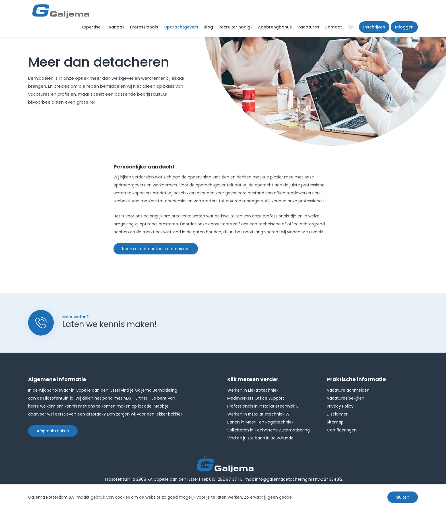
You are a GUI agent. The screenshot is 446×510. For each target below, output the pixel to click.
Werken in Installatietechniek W (258, 414)
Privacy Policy (340, 406)
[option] (318, 128)
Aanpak (116, 27)
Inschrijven (374, 27)
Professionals (144, 27)
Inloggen (404, 27)
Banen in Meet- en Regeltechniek (260, 422)
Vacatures (308, 27)
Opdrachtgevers (181, 27)
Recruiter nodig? (235, 27)
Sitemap (335, 422)
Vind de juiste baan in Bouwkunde (260, 438)
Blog (208, 27)
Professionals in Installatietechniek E (262, 406)
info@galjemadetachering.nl (283, 479)
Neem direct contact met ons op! (155, 249)
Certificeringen (342, 430)
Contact (333, 27)
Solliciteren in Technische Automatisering (268, 430)
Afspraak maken (53, 431)
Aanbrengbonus (275, 27)
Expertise (91, 27)
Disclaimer (337, 414)
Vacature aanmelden (348, 390)
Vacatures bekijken (345, 398)
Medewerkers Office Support (255, 398)
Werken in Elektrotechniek (252, 390)
